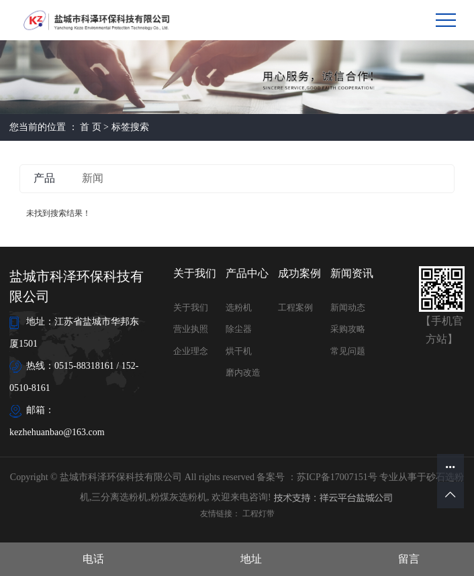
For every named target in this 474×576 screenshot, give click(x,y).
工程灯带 (258, 513)
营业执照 (190, 329)
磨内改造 (243, 372)
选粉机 (239, 307)
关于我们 (190, 307)
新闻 (92, 178)
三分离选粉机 (119, 497)
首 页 (90, 127)
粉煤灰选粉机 (178, 497)
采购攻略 (347, 329)
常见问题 (347, 351)
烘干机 (239, 351)
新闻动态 (347, 307)
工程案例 (295, 307)
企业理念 (190, 351)
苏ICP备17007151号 (337, 477)
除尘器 (239, 329)
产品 (44, 178)
